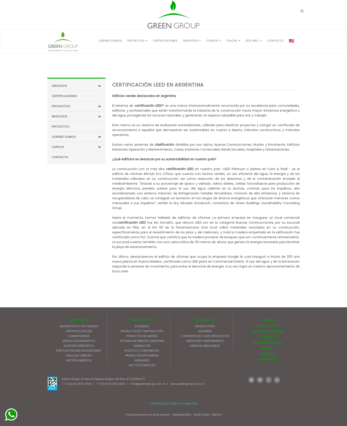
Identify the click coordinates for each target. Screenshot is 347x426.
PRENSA (268, 354)
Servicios (192, 41)
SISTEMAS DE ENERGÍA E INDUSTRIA (142, 341)
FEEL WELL (254, 41)
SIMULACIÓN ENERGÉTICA (79, 341)
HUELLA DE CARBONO (79, 355)
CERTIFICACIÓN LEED (79, 331)
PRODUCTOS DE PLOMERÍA (141, 355)
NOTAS (268, 348)
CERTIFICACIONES (165, 41)
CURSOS (58, 147)
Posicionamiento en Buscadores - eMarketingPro (158, 414)
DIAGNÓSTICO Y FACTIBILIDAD (79, 326)
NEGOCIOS (59, 116)
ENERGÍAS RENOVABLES (205, 346)
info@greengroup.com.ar (148, 384)
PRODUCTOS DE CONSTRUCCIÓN (142, 331)
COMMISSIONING (79, 336)
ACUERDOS (268, 337)
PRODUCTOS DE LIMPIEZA (142, 336)
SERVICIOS (59, 86)
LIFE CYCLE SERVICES (142, 365)
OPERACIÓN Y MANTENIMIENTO (205, 341)
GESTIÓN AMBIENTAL (79, 360)
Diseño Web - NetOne (207, 414)
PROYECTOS (137, 41)
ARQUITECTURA (205, 326)
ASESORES (205, 331)
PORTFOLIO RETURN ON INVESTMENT (78, 350)
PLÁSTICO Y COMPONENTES (142, 350)
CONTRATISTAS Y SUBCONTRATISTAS (205, 336)
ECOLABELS (142, 326)
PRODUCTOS (61, 106)
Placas (233, 41)
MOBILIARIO (142, 360)
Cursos (213, 41)
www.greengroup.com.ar (187, 384)
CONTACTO (275, 41)
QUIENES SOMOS (110, 41)
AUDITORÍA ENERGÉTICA (79, 346)
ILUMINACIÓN (142, 346)
